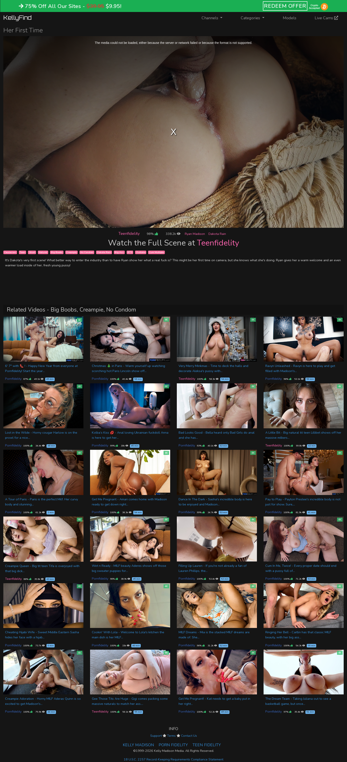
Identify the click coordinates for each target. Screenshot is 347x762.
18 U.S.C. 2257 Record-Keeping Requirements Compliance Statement (173, 759)
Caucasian (10, 252)
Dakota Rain (217, 234)
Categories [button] (251, 18)
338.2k (173, 234)
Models (289, 18)
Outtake (140, 252)
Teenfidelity (129, 233)
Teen (22, 252)
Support (156, 735)
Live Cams (326, 18)
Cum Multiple (156, 252)
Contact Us (189, 735)
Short (32, 252)
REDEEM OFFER (285, 6)
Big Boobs (57, 252)
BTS (129, 252)
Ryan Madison (195, 234)
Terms (171, 735)
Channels (215, 18)
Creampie (71, 252)
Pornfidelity (13, 378)
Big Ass (119, 252)
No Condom (86, 252)
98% (152, 234)
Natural (43, 252)
